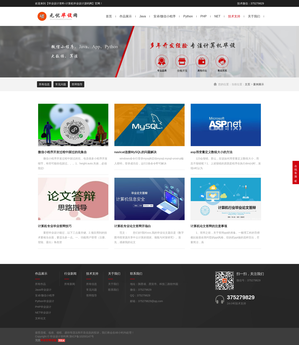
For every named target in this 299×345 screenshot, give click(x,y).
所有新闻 (69, 283)
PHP (203, 16)
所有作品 (40, 283)
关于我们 (254, 16)
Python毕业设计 (44, 301)
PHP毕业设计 (43, 306)
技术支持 (234, 16)
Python (188, 16)
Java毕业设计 (43, 289)
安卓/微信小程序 (165, 16)
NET (217, 16)
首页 (109, 16)
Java (142, 16)
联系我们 (113, 289)
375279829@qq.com (150, 301)
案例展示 (258, 84)
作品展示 (126, 16)
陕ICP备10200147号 (81, 336)
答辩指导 (77, 84)
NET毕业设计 (43, 312)
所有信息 (44, 84)
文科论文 (40, 318)
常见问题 (60, 84)
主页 (247, 84)
